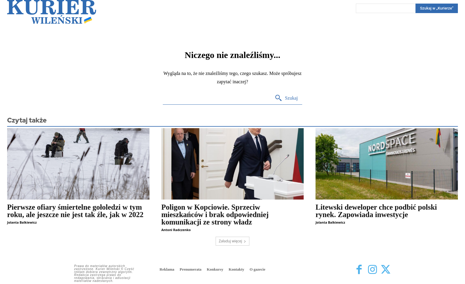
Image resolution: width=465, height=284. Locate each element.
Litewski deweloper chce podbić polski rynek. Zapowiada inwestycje (376, 211)
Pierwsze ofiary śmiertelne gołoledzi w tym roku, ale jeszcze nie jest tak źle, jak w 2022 (75, 211)
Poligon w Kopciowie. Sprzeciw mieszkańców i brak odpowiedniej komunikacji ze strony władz (215, 214)
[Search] (436, 8)
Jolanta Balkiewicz (22, 222)
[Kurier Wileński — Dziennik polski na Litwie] (51, 12)
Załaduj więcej (232, 241)
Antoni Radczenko (176, 229)
